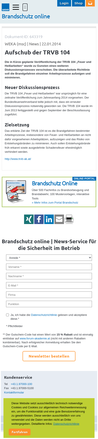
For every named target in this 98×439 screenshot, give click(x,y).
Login (64, 3)
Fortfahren (20, 432)
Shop (78, 3)
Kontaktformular (14, 392)
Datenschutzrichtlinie (44, 315)
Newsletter (90, 3)
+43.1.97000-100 (21, 384)
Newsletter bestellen (49, 355)
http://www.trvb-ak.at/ (18, 159)
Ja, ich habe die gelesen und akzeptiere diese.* (48, 316)
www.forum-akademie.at (35, 338)
